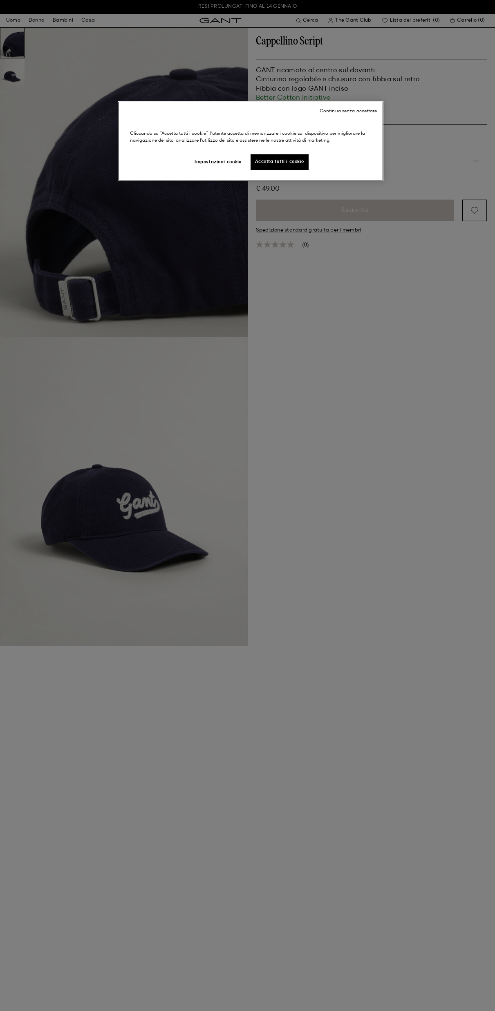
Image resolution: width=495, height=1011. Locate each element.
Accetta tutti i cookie (280, 161)
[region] (250, 141)
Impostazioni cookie (218, 162)
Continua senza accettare (348, 111)
